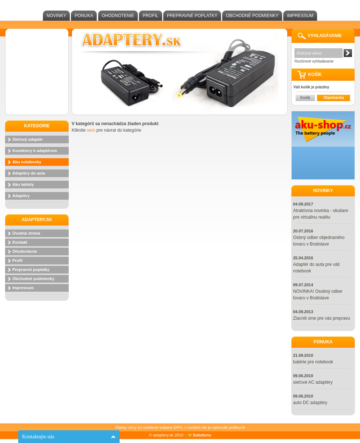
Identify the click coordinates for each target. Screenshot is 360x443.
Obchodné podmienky (252, 16)
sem (91, 130)
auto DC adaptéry (310, 402)
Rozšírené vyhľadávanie (314, 61)
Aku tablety (23, 184)
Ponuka (84, 16)
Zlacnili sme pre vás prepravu (321, 318)
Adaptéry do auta (28, 173)
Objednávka (333, 98)
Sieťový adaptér (27, 139)
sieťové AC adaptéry (313, 382)
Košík (305, 98)
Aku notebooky (26, 162)
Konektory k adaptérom (34, 150)
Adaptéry (21, 195)
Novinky (56, 16)
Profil (150, 16)
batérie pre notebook (313, 361)
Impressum (300, 16)
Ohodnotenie (118, 16)
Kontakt (19, 242)
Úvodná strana (26, 233)
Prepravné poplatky (192, 16)
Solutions (199, 435)
